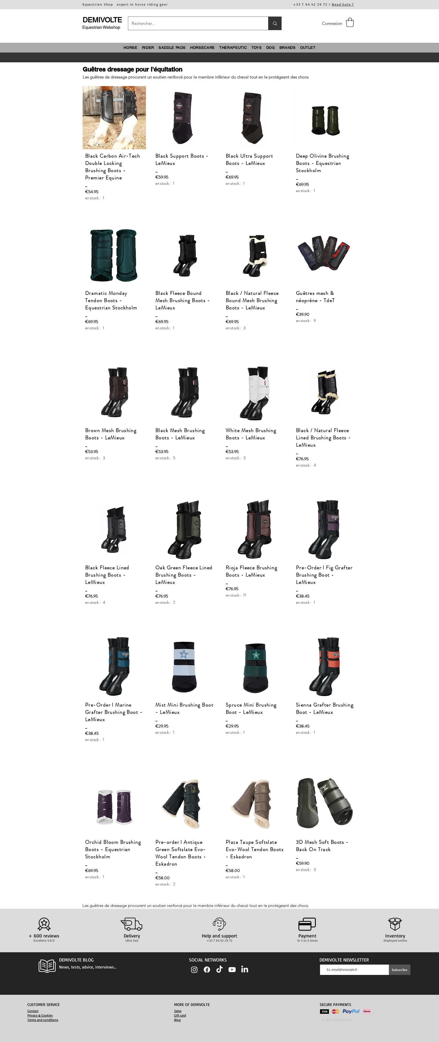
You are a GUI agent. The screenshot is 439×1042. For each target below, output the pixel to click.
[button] (350, 22)
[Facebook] (207, 969)
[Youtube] (232, 969)
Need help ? (343, 4)
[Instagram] (194, 969)
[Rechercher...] (194, 23)
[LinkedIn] (244, 969)
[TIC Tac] (219, 969)
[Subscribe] (399, 970)
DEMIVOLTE (102, 20)
